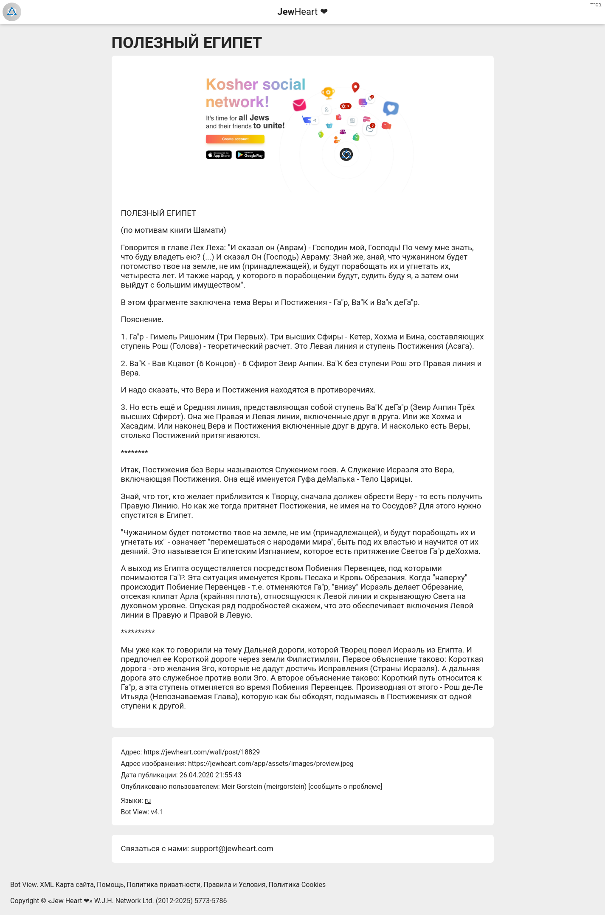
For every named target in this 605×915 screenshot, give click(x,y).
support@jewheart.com (232, 848)
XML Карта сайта (67, 885)
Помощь (110, 885)
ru (148, 800)
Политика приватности (164, 885)
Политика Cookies (297, 885)
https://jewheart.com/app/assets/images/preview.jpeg (271, 764)
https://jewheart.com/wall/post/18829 (202, 752)
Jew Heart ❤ (70, 901)
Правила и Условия (234, 885)
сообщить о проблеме (345, 786)
